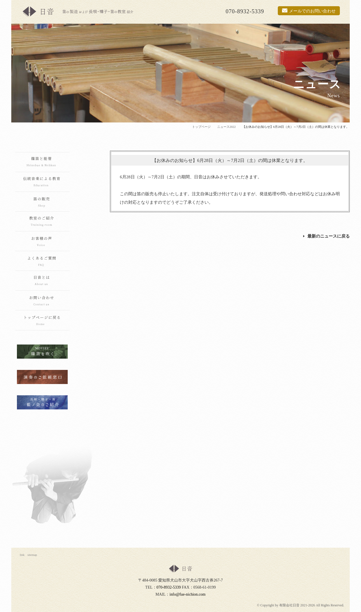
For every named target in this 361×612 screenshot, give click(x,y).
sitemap (32, 554)
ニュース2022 (226, 126)
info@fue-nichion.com (188, 594)
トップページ (201, 126)
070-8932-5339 (245, 11)
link (22, 554)
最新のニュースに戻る (326, 236)
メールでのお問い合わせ (312, 11)
